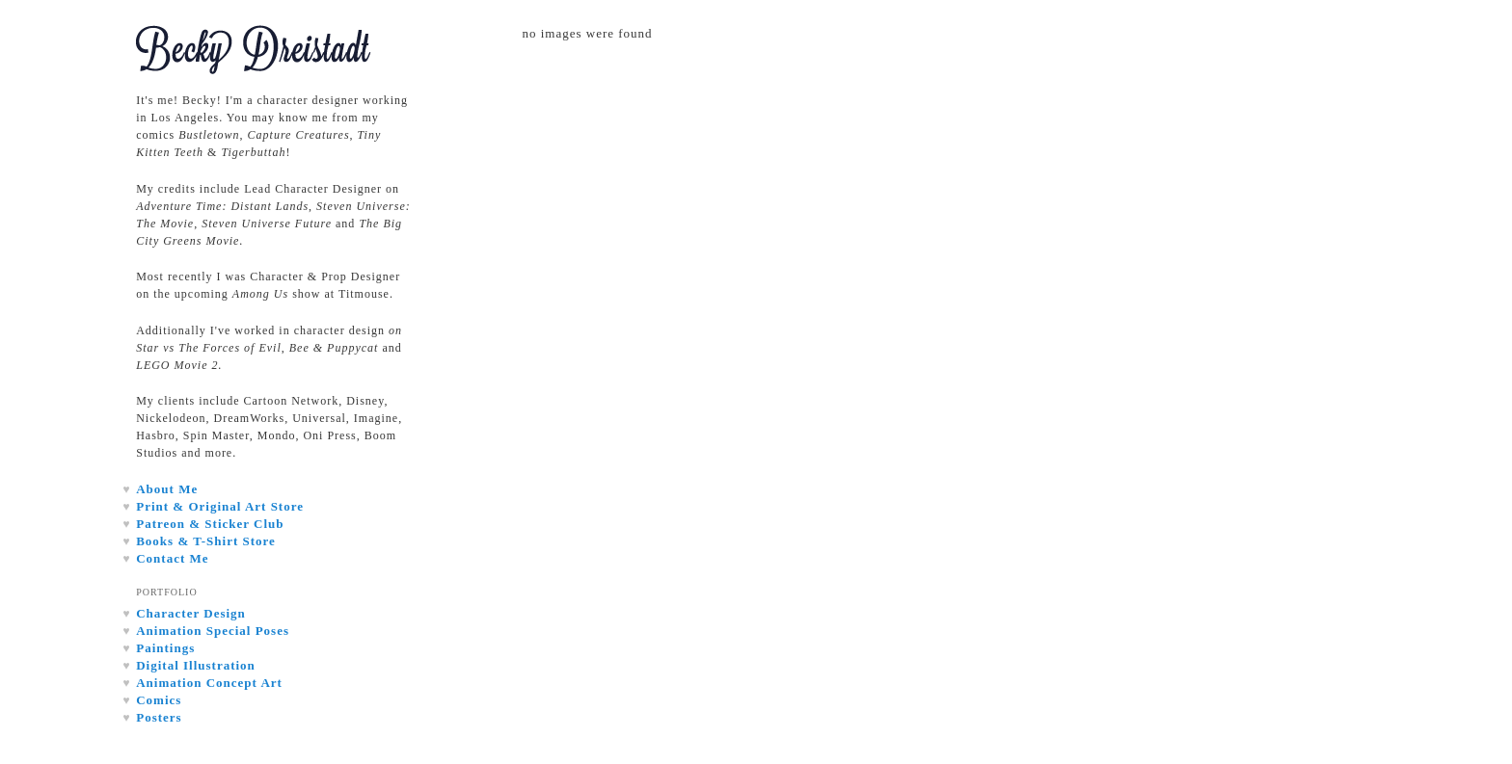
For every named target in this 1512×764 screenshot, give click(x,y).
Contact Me (172, 558)
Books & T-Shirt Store (206, 541)
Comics (158, 700)
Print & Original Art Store (220, 506)
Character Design (191, 613)
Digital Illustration (196, 665)
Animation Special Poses (212, 630)
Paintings (165, 648)
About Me (167, 489)
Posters (158, 717)
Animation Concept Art (209, 682)
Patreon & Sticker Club (210, 523)
